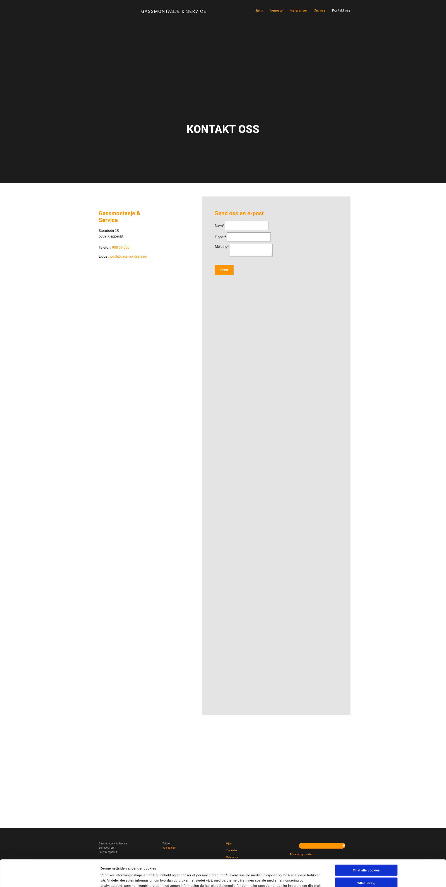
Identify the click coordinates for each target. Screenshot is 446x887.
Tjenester (276, 10)
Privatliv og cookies (301, 854)
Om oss (320, 10)
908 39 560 (169, 847)
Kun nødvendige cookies (366, 516)
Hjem (259, 10)
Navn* (219, 226)
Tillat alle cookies (366, 490)
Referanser (298, 10)
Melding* (222, 247)
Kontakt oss (341, 10)
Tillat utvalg (366, 503)
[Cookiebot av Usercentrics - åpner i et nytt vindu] (71, 525)
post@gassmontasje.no (128, 256)
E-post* (220, 237)
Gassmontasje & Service (173, 11)
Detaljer (275, 525)
